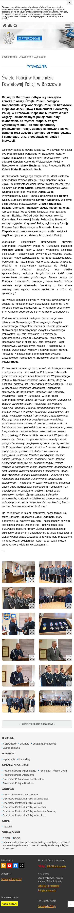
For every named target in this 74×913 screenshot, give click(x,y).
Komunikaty (24, 759)
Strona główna (9, 56)
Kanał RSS (3, 865)
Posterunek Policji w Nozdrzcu (18, 783)
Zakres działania (11, 748)
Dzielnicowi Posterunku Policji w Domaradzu (25, 798)
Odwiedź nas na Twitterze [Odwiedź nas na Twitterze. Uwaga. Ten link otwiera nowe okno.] (21, 865)
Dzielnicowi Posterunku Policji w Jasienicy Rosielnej (29, 811)
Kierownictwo (10, 743)
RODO (6, 838)
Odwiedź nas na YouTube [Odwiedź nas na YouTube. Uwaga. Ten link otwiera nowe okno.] (9, 865)
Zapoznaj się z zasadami (48, 885)
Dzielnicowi (8, 788)
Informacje (8, 738)
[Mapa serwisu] (10, 26)
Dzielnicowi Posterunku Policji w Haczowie (25, 807)
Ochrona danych (11, 832)
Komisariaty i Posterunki (15, 765)
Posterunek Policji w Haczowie (18, 775)
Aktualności (25, 56)
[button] (68, 26)
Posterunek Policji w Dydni (53, 770)
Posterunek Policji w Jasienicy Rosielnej (23, 779)
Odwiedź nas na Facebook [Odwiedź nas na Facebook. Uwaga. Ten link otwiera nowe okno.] (15, 865)
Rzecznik (7, 826)
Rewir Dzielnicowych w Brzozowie (20, 794)
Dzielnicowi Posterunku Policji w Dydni (22, 803)
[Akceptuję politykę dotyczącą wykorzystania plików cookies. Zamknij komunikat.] (69, 2)
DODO (16, 838)
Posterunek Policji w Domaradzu (19, 770)
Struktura (24, 743)
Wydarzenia (40, 56)
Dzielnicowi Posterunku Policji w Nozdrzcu (24, 815)
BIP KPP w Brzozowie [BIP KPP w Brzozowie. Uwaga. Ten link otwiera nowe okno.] (56, 866)
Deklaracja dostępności (44, 743)
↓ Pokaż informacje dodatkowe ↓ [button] (37, 724)
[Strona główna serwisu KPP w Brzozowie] (4, 26)
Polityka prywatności (47, 890)
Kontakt (6, 821)
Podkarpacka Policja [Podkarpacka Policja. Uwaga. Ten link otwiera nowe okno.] (47, 906)
